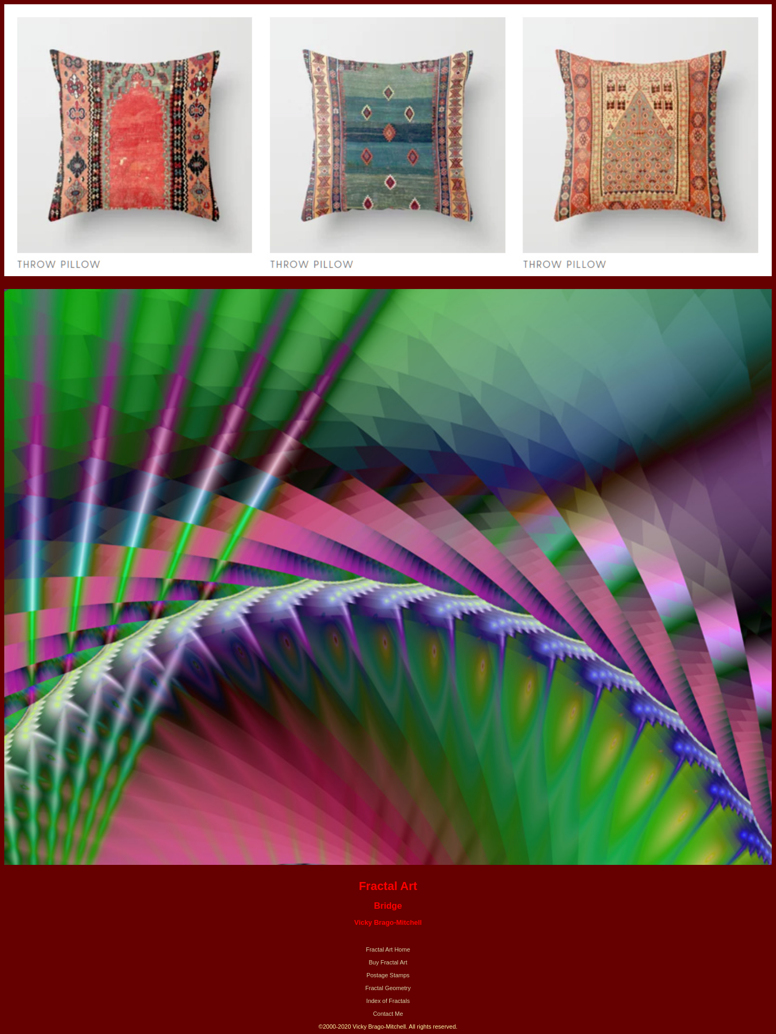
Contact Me (388, 1013)
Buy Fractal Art (387, 962)
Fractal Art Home (388, 949)
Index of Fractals (388, 1001)
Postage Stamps (388, 975)
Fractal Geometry (388, 988)
